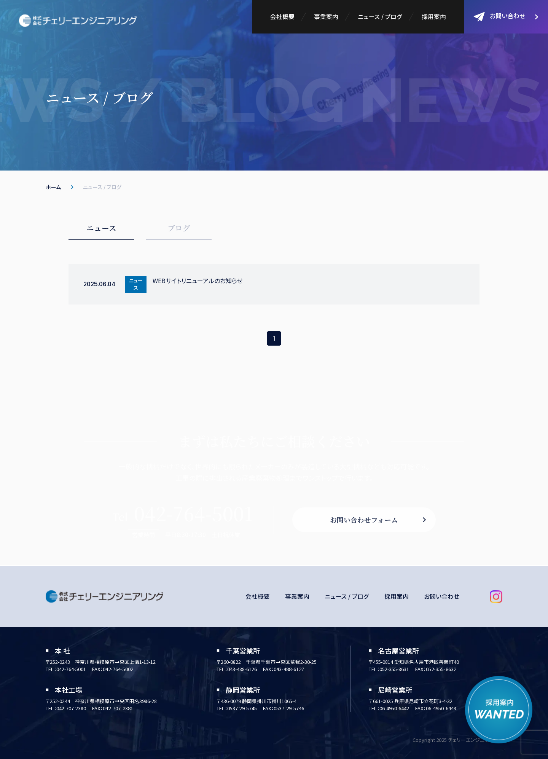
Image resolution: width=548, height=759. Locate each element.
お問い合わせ (499, 16)
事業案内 (326, 16)
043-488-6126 (242, 669)
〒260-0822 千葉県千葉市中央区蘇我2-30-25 (267, 661)
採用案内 (434, 16)
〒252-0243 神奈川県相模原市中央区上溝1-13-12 (101, 661)
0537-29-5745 (242, 708)
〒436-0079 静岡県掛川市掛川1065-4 (257, 701)
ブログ (178, 228)
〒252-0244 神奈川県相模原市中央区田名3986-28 (102, 701)
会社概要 (281, 16)
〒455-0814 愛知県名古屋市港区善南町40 (414, 661)
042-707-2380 (71, 708)
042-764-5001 (71, 669)
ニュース (101, 228)
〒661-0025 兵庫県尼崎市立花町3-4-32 (411, 701)
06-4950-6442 (394, 708)
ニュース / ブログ (380, 16)
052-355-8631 (394, 669)
